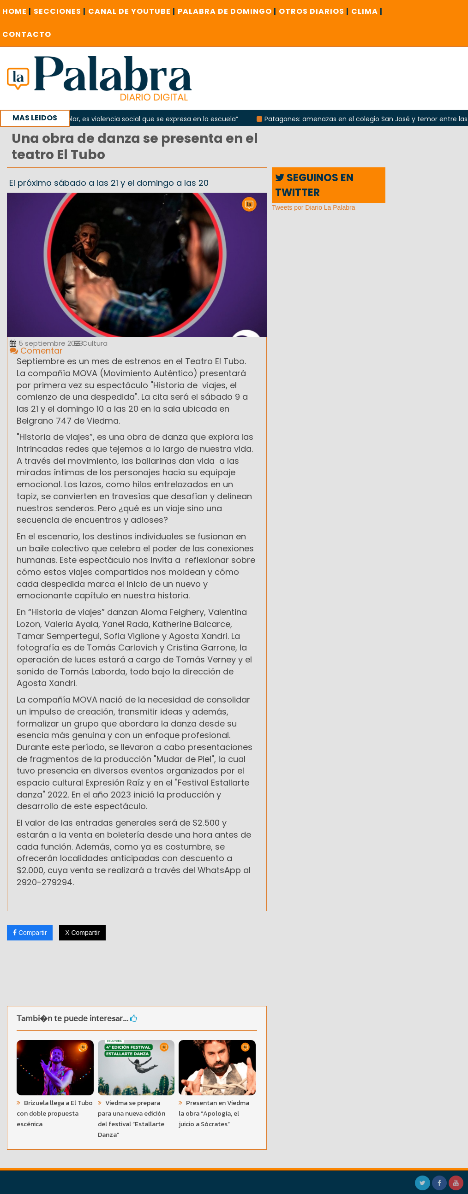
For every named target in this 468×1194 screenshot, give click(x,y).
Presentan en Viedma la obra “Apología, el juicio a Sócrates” (214, 1113)
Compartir (30, 932)
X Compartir (82, 932)
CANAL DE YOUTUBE (131, 11)
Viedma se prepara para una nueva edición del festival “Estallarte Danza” (131, 1119)
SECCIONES (60, 11)
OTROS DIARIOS (314, 11)
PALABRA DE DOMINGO (227, 11)
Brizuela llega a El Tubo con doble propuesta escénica (55, 1113)
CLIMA (367, 11)
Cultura (91, 343)
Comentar (36, 350)
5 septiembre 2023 (46, 343)
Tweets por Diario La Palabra (313, 207)
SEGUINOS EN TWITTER (314, 185)
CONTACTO (26, 34)
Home (16, 11)
